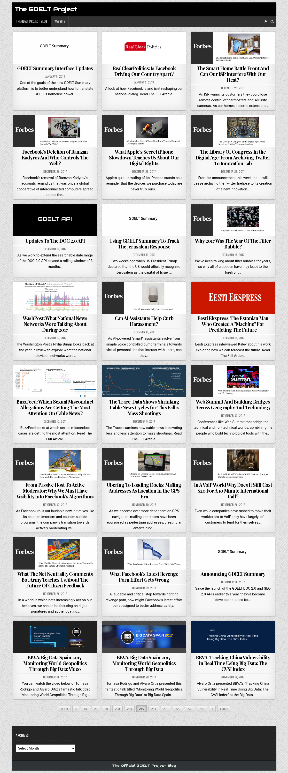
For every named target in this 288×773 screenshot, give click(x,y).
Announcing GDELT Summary (233, 573)
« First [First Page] (64, 709)
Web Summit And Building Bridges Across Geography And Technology (233, 404)
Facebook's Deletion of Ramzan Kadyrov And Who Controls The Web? (55, 157)
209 (129, 709)
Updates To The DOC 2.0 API (55, 240)
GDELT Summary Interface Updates (55, 68)
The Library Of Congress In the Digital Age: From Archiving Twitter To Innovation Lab (232, 157)
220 (177, 709)
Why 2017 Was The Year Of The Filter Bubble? (233, 243)
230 (189, 709)
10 (85, 709)
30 (106, 709)
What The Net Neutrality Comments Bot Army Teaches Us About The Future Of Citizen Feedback (55, 579)
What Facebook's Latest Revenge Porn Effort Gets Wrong (144, 576)
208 (117, 709)
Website (59, 21)
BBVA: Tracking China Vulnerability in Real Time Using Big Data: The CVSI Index (233, 663)
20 (96, 709)
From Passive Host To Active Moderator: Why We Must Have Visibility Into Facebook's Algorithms (54, 490)
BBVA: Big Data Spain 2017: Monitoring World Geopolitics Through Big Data (144, 663)
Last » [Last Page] (224, 709)
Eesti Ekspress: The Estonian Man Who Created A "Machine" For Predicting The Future (232, 324)
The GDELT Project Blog (31, 21)
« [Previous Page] (76, 709)
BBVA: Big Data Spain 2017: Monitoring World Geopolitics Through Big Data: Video (55, 663)
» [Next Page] (212, 709)
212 (165, 709)
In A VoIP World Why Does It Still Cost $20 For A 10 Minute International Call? (233, 490)
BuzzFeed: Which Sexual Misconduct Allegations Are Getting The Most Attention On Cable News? (54, 407)
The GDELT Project (46, 9)
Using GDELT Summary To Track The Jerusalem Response (144, 243)
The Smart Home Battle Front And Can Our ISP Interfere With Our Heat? (233, 74)
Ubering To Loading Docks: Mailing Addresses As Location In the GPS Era (144, 490)
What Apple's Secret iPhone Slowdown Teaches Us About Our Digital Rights (144, 157)
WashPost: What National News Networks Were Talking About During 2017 (55, 324)
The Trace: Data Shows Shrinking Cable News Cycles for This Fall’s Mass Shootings (144, 407)
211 (153, 709)
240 (202, 709)
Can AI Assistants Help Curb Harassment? (144, 321)
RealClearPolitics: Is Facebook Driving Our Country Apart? (144, 71)
